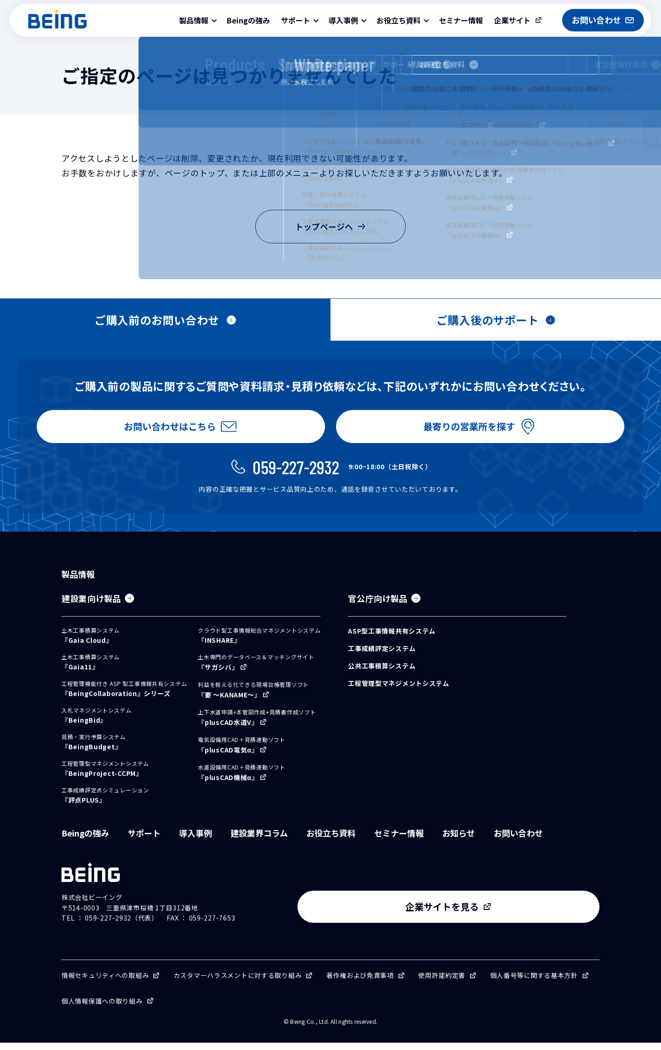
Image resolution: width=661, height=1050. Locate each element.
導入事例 (195, 840)
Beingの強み (248, 20)
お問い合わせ (518, 840)
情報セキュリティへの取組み (105, 982)
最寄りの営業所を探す (467, 429)
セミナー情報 (461, 20)
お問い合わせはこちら (168, 429)
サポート (144, 840)
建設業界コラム (259, 840)
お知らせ (458, 840)
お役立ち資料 (331, 840)
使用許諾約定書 (441, 982)
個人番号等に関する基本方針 (534, 982)
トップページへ (330, 226)
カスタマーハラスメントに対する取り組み (238, 982)
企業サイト (512, 20)
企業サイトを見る (523, 914)
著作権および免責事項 (360, 982)
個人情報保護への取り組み (102, 1008)
